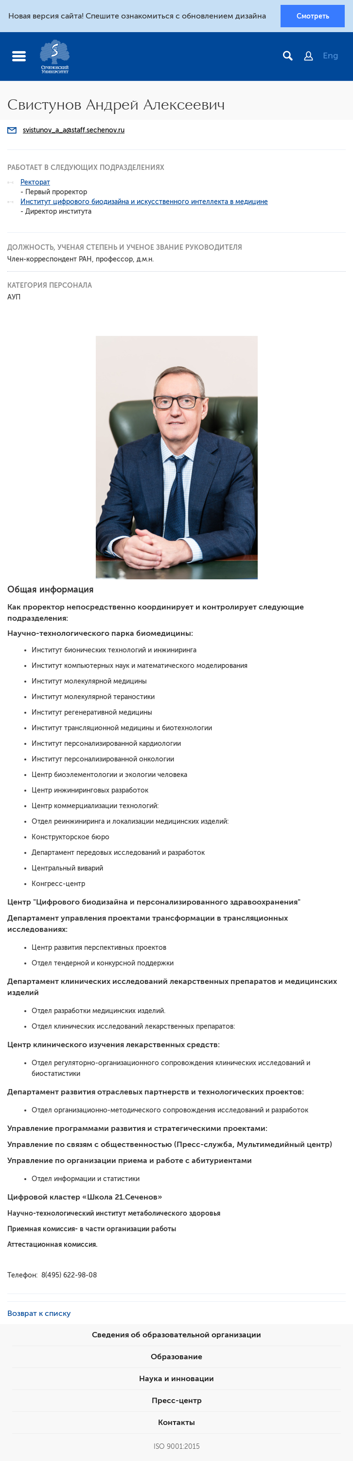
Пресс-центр (177, 1400)
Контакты (176, 1422)
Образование (176, 1356)
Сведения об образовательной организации (176, 1335)
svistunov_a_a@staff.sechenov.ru (73, 130)
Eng (330, 56)
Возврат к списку (39, 1313)
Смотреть (313, 16)
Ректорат (35, 182)
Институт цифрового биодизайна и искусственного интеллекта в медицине (144, 201)
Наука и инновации (176, 1378)
